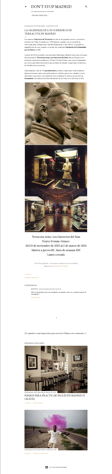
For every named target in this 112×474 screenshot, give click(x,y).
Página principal (40, 15)
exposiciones (35, 277)
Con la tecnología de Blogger (56, 467)
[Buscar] (86, 6)
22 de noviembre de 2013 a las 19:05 (50, 289)
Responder (35, 297)
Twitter (65, 266)
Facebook (56, 266)
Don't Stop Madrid (51, 6)
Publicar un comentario (40, 453)
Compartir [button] (27, 274)
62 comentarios (38, 403)
